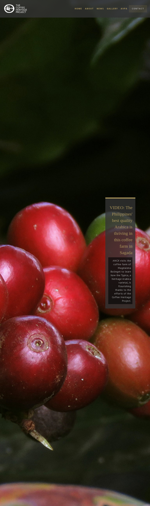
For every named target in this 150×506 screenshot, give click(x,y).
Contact (138, 8)
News (100, 8)
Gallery (112, 8)
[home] (19, 9)
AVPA (124, 8)
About (89, 8)
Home (78, 8)
